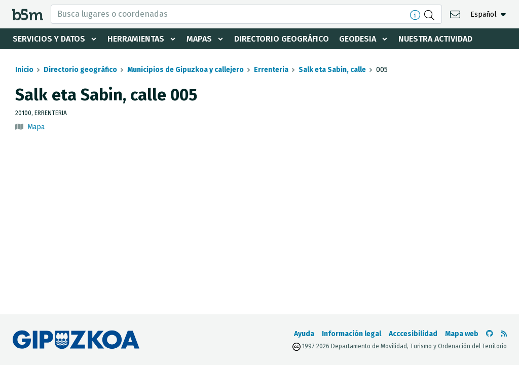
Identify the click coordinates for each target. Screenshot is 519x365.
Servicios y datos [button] (49, 39)
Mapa (36, 127)
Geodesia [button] (357, 39)
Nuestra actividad (435, 39)
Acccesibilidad (413, 334)
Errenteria (271, 69)
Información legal (351, 334)
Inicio (24, 69)
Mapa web (461, 334)
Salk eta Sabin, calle (332, 69)
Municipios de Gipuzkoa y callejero (185, 69)
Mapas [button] (199, 39)
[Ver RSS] (504, 334)
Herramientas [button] (135, 39)
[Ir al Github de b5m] (489, 334)
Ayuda (304, 334)
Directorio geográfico (281, 39)
